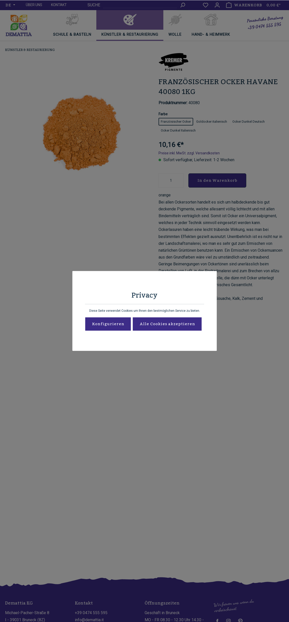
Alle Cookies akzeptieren (167, 324)
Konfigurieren (108, 324)
